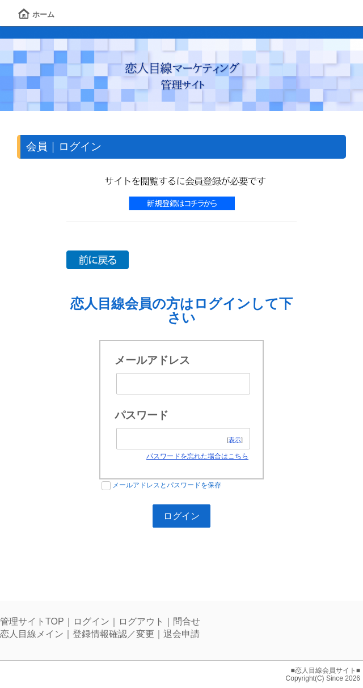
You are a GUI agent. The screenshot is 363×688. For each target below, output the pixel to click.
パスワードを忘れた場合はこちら (197, 456)
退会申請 (181, 634)
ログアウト (141, 621)
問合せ (186, 621)
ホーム (36, 14)
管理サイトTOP (32, 621)
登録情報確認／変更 (113, 634)
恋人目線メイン (32, 634)
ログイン (91, 621)
